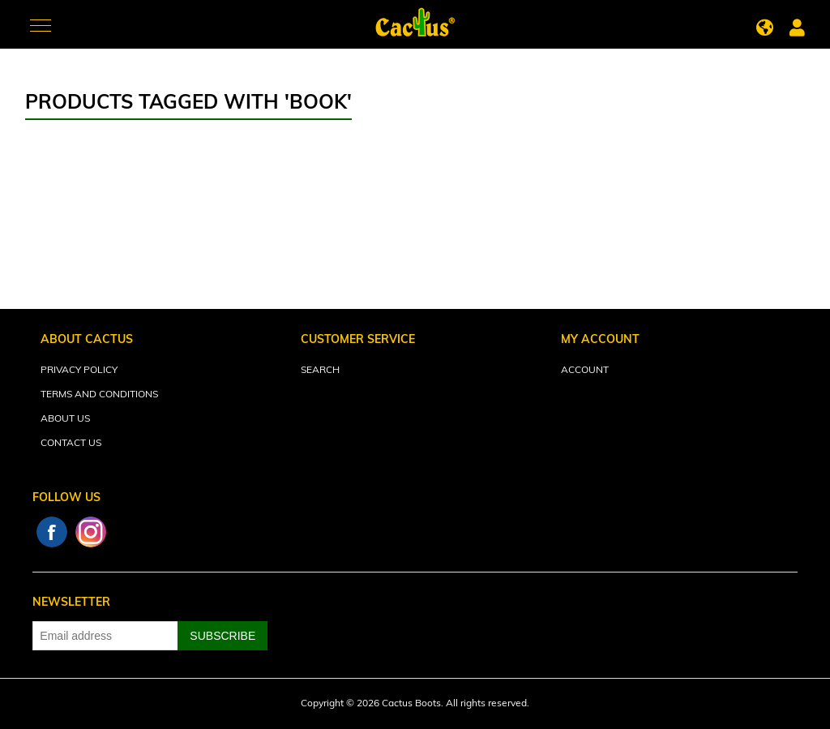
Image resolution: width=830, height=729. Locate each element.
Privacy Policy (79, 370)
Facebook (51, 532)
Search (320, 370)
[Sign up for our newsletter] (105, 635)
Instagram (90, 532)
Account (585, 370)
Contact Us (71, 443)
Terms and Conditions (99, 395)
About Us (65, 419)
